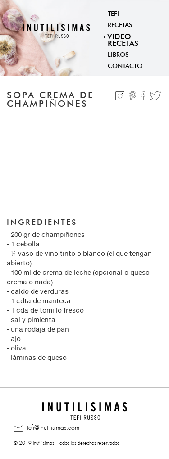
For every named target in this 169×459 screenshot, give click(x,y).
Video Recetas (122, 38)
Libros (118, 53)
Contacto (125, 65)
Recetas (120, 24)
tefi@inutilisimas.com (46, 428)
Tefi (113, 12)
